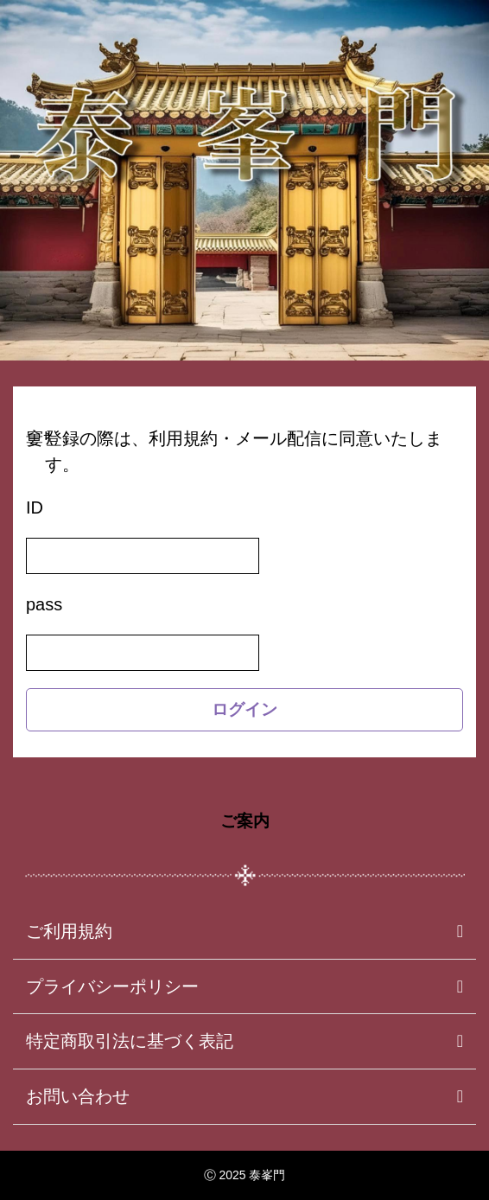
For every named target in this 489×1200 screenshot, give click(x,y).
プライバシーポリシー (112, 986)
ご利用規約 (69, 931)
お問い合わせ (78, 1096)
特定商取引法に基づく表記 (129, 1040)
